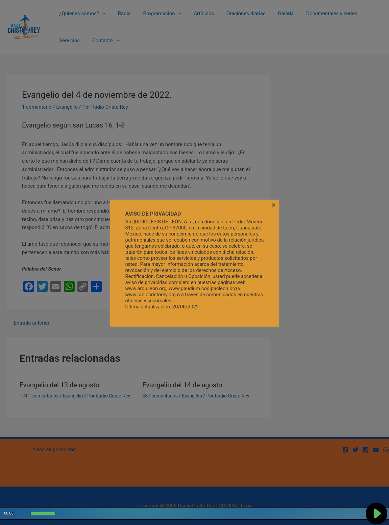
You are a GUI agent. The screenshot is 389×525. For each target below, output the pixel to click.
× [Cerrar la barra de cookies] (274, 205)
